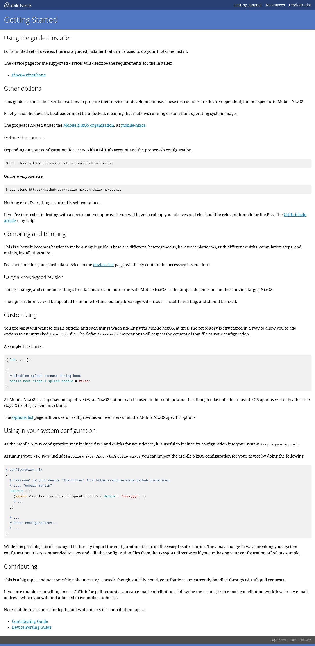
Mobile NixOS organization (88, 125)
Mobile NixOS (117, 5)
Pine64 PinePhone (29, 75)
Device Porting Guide (32, 627)
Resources (275, 4)
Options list (22, 417)
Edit (293, 640)
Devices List (300, 4)
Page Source (278, 640)
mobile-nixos (133, 125)
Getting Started (248, 4)
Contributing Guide (30, 621)
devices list (103, 264)
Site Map (305, 640)
